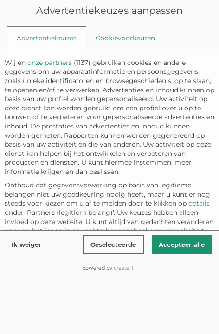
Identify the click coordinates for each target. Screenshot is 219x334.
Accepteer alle (182, 244)
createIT (124, 267)
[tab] (46, 38)
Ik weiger (26, 244)
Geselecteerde (113, 244)
